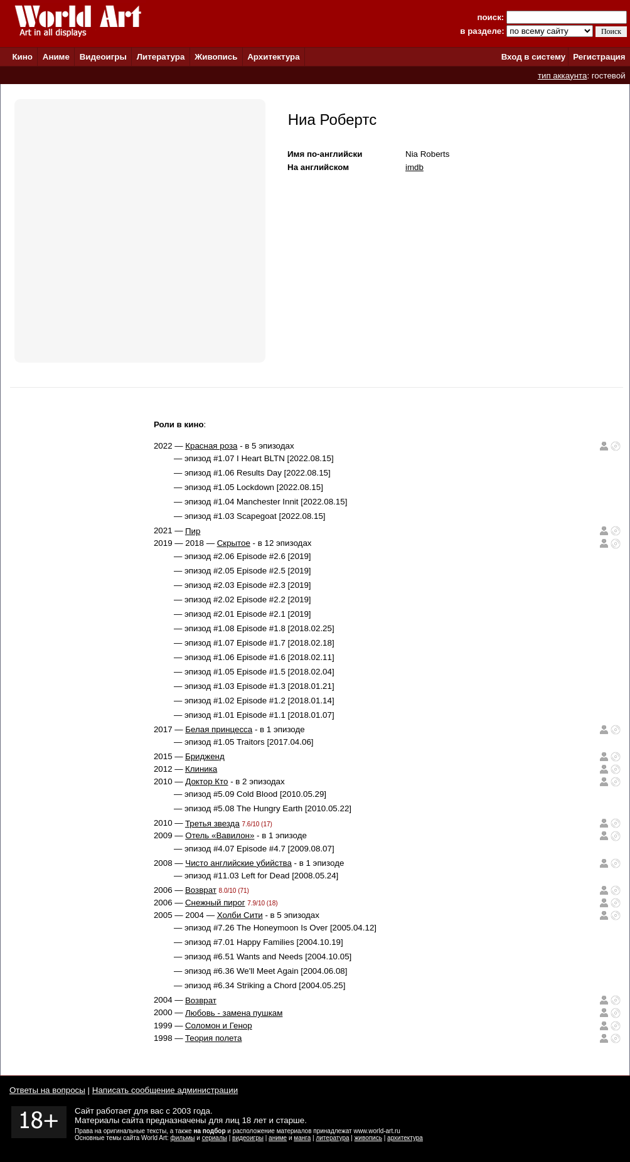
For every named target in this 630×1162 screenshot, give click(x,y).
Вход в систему (533, 56)
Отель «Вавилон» (219, 835)
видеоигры (248, 1137)
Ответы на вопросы (47, 1090)
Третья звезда (212, 823)
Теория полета (213, 1038)
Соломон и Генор (218, 1025)
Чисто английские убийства (238, 863)
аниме (278, 1137)
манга (302, 1137)
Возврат (200, 890)
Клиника (201, 769)
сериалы (214, 1137)
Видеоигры (103, 56)
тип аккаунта (562, 75)
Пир (192, 531)
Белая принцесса (218, 729)
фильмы (183, 1137)
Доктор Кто (206, 781)
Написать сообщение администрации (165, 1090)
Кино (22, 56)
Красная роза (211, 445)
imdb (414, 167)
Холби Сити (240, 915)
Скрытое (233, 543)
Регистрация (599, 56)
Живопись (216, 56)
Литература (161, 56)
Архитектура (273, 56)
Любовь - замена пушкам (234, 1013)
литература (332, 1137)
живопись (368, 1137)
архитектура (405, 1137)
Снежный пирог (215, 902)
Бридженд (205, 756)
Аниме (56, 56)
